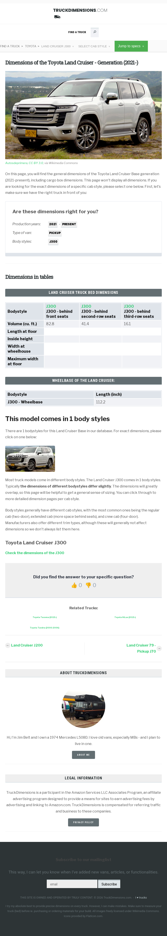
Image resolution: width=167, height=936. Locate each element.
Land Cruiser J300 (55, 46)
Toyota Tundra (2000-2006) (44, 627)
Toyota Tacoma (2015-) (45, 617)
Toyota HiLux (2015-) (125, 617)
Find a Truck (77, 32)
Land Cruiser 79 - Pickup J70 (141, 648)
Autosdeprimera (16, 163)
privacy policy (83, 822)
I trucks (141, 897)
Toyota (30, 46)
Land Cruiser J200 (27, 645)
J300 (51, 306)
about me (83, 754)
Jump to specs (129, 46)
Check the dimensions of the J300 (34, 553)
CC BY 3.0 (36, 163)
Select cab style (92, 46)
